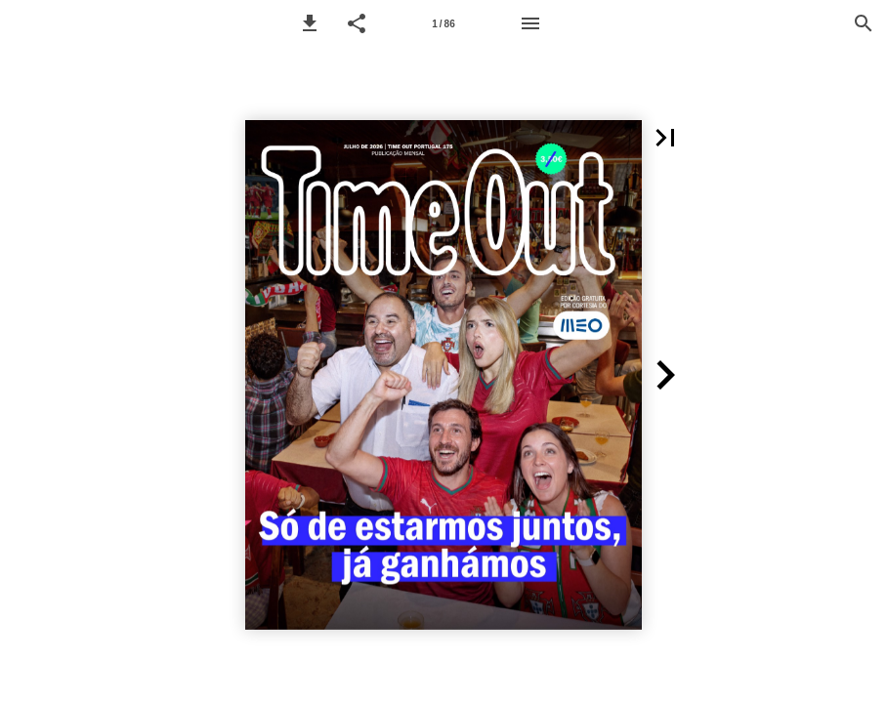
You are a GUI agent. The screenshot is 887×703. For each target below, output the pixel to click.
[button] (309, 23)
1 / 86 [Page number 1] (443, 24)
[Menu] (530, 23)
